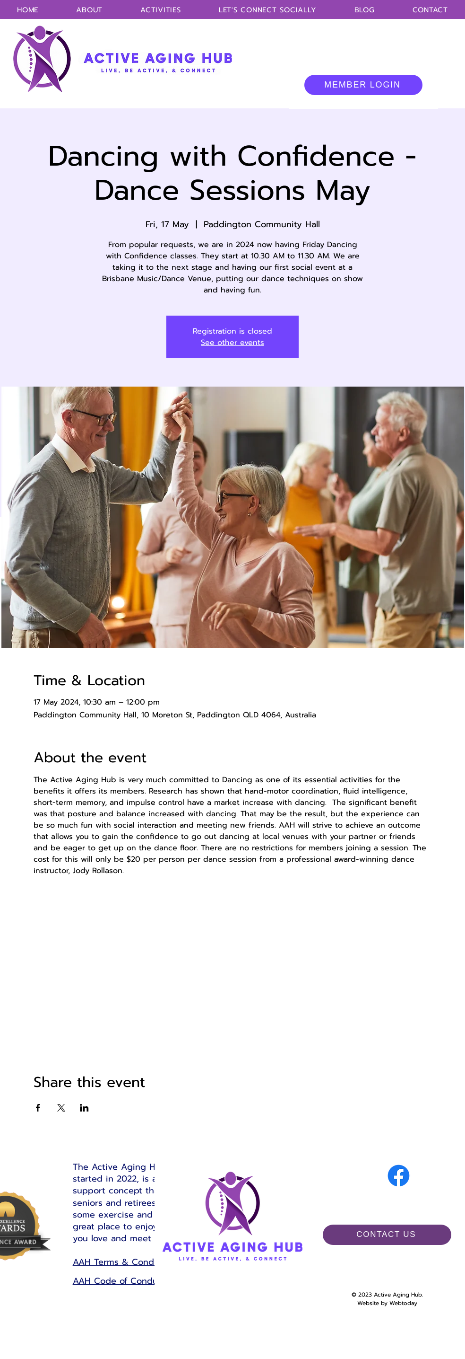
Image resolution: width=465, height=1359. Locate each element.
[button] (160, 10)
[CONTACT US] (387, 1235)
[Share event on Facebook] (38, 1108)
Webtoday (403, 1303)
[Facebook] (398, 1175)
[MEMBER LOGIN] (363, 85)
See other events (232, 342)
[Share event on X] (61, 1108)
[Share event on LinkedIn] (84, 1108)
